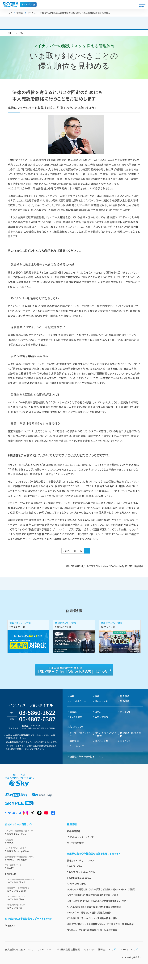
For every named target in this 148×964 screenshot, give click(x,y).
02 (81, 551)
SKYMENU (10, 873)
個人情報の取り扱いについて (19, 949)
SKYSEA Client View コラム (81, 872)
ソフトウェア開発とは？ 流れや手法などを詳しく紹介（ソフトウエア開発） (101, 889)
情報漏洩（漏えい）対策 (130, 734)
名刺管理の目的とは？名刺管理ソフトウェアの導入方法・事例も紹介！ (100, 924)
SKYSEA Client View (32, 833)
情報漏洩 (74, 741)
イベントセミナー (78, 701)
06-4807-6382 (37, 719)
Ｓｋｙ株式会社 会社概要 (68, 949)
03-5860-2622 (37, 712)
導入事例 (124, 696)
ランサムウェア (77, 746)
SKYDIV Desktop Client (32, 850)
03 (87, 551)
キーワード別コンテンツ (80, 734)
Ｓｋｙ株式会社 (135, 957)
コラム (98, 711)
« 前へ (66, 551)
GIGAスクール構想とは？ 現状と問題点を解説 (89, 912)
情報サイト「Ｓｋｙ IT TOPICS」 (81, 860)
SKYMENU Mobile (33, 889)
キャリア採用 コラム (76, 883)
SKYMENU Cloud (33, 881)
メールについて (129, 949)
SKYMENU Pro (33, 906)
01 (74, 551)
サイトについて (45, 949)
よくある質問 (76, 716)
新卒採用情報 (73, 831)
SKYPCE (32, 841)
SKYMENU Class (33, 898)
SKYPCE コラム (74, 866)
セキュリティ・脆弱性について (100, 949)
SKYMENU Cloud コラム (79, 877)
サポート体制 (101, 701)
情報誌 (73, 711)
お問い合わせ (101, 716)
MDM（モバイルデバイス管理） (105, 734)
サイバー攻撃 (101, 741)
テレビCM (125, 711)
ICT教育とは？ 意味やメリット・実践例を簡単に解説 (92, 918)
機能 (97, 696)
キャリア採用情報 (75, 842)
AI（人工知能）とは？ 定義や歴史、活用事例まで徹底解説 (94, 906)
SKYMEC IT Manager (32, 858)
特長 (72, 696)
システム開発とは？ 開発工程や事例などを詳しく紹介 (92, 895)
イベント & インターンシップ (80, 837)
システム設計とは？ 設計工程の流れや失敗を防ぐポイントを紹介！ (98, 901)
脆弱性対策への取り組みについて (86, 756)
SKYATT (32, 867)
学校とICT (10, 925)
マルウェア (125, 741)
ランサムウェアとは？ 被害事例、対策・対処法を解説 (92, 930)
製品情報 (124, 701)
